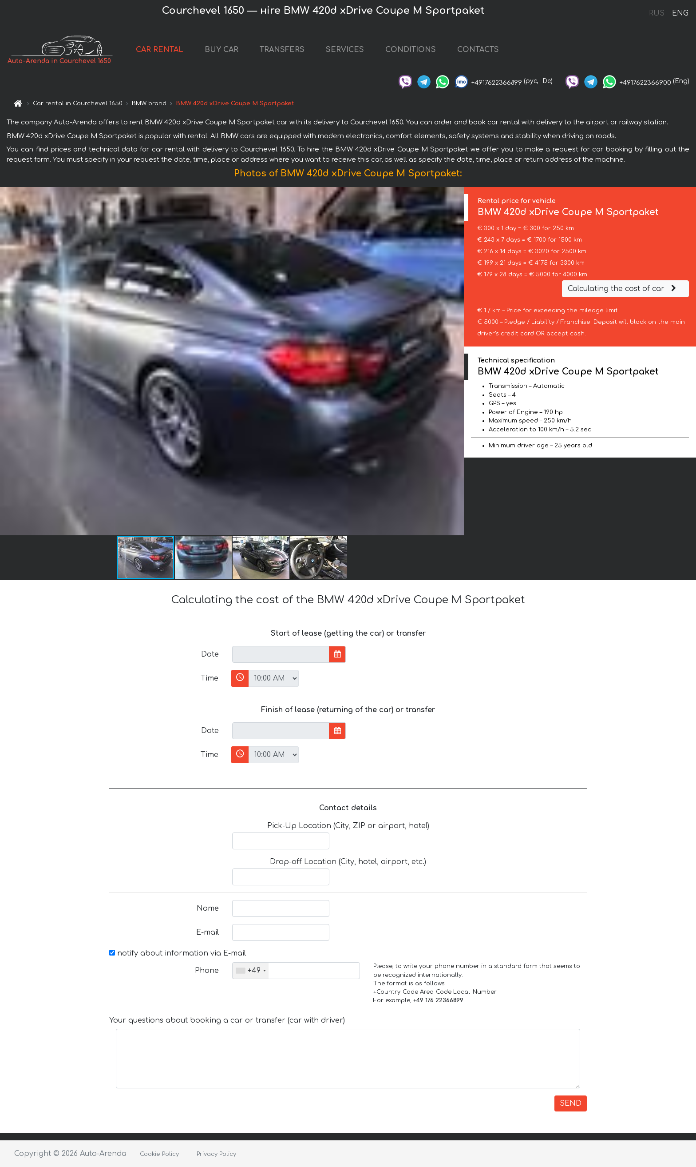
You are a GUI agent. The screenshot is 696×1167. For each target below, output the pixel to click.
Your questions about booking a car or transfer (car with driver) (227, 1020)
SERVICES (345, 50)
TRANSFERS (282, 50)
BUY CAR (221, 50)
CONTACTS (478, 50)
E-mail (207, 932)
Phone (207, 971)
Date (210, 654)
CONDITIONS (410, 50)
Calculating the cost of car (623, 289)
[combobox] (251, 971)
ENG (680, 13)
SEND (570, 1103)
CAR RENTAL (159, 50)
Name (208, 908)
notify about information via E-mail (177, 953)
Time (209, 678)
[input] (280, 654)
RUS (656, 13)
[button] (456, 361)
